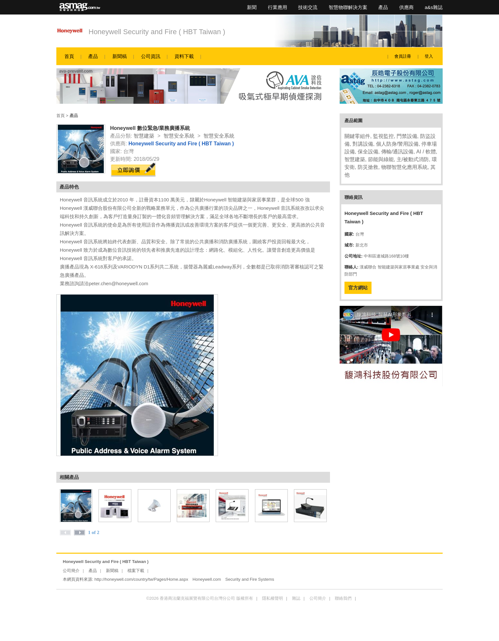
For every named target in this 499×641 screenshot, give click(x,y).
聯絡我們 (343, 598)
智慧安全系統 (179, 136)
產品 (383, 7)
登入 (429, 56)
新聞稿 (119, 56)
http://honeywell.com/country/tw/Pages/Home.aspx (141, 579)
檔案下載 (135, 570)
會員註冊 (402, 56)
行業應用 (277, 7)
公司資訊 (150, 56)
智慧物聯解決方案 (348, 7)
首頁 (69, 56)
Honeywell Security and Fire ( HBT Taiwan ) (157, 32)
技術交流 (307, 7)
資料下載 (184, 56)
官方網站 (358, 287)
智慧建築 (144, 136)
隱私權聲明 (272, 598)
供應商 (406, 7)
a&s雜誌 (434, 7)
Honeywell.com (207, 579)
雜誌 (296, 598)
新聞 (252, 7)
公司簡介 (71, 570)
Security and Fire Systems (249, 579)
